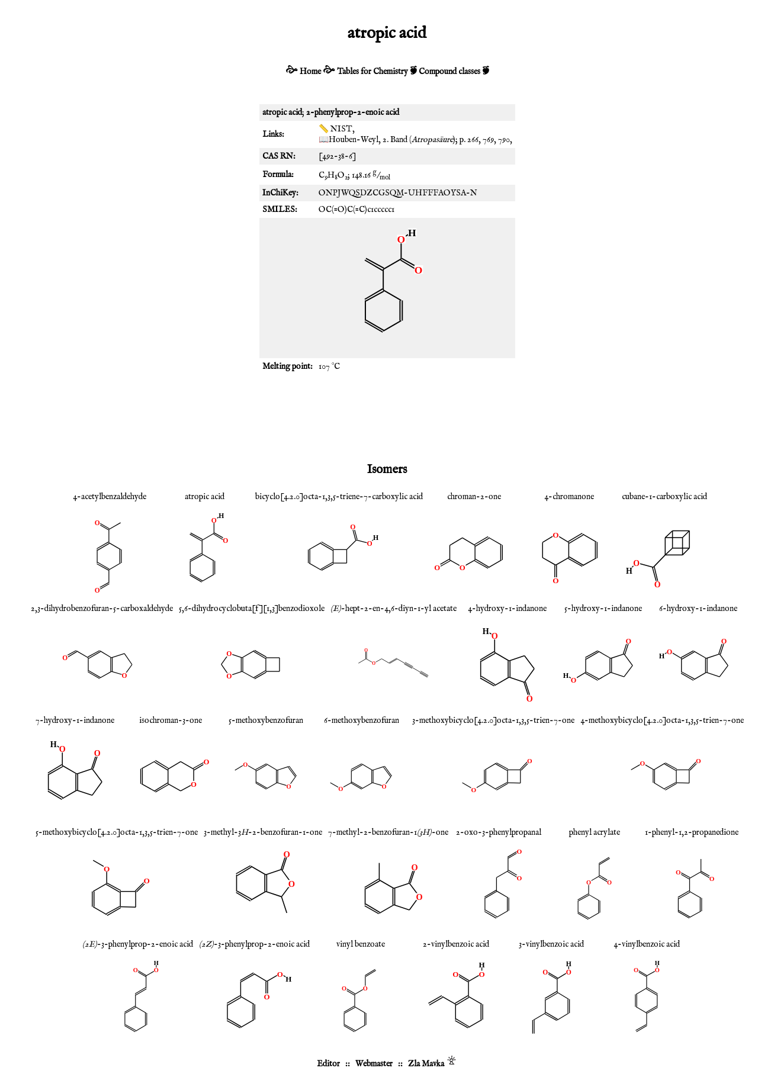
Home (310, 71)
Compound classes (449, 71)
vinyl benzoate (360, 944)
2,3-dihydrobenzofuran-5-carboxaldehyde (102, 608)
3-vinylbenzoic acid (551, 944)
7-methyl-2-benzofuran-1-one (388, 832)
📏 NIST (335, 129)
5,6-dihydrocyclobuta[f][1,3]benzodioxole (252, 608)
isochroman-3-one (170, 720)
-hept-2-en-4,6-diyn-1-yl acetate (393, 608)
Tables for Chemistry (372, 71)
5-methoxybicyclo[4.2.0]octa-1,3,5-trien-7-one (117, 832)
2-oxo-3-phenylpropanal (498, 832)
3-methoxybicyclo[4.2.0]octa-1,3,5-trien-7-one (493, 720)
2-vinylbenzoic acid (456, 944)
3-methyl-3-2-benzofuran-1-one (263, 832)
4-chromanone (569, 496)
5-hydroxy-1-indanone (603, 608)
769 (488, 139)
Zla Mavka (426, 1064)
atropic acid (204, 496)
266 (472, 139)
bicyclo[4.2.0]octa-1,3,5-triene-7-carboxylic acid (339, 496)
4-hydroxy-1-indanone (507, 608)
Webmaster (374, 1064)
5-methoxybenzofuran (266, 720)
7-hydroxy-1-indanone (75, 720)
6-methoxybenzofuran (361, 720)
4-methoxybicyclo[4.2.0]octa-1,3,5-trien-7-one (662, 720)
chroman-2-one (474, 496)
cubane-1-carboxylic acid (664, 496)
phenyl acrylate (594, 832)
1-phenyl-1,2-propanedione (691, 832)
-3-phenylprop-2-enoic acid (137, 944)
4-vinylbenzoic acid (647, 944)
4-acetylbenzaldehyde (109, 496)
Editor (328, 1064)
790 (504, 139)
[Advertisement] (387, 416)
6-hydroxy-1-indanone (698, 608)
